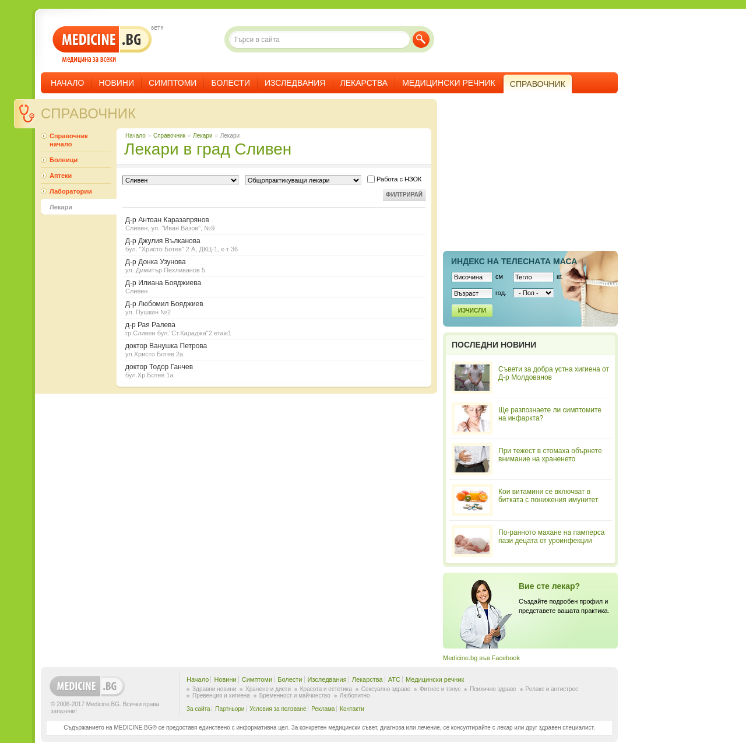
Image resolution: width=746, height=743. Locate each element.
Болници (64, 159)
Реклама (323, 709)
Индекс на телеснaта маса (514, 261)
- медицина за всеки (102, 44)
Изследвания (295, 82)
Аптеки (61, 175)
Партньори (229, 709)
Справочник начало (69, 140)
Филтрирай (404, 194)
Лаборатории (71, 191)
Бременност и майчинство (294, 695)
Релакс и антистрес (552, 689)
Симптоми (172, 82)
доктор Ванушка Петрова (274, 350)
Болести (230, 82)
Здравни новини (214, 689)
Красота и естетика (326, 689)
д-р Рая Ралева (274, 329)
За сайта (198, 709)
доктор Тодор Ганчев (274, 370)
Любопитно (355, 695)
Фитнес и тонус (440, 689)
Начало (67, 82)
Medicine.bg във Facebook (481, 657)
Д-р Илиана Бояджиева (274, 287)
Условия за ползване (277, 709)
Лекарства (364, 82)
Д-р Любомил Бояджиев (274, 308)
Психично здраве (493, 689)
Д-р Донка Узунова (274, 266)
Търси (421, 39)
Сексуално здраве (386, 689)
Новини (116, 82)
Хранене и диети (268, 689)
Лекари (202, 135)
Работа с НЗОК (394, 179)
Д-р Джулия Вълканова (274, 245)
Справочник (88, 113)
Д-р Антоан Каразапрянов (274, 224)
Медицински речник (448, 82)
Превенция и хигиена (221, 695)
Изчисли (472, 310)
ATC (394, 679)
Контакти (352, 709)
